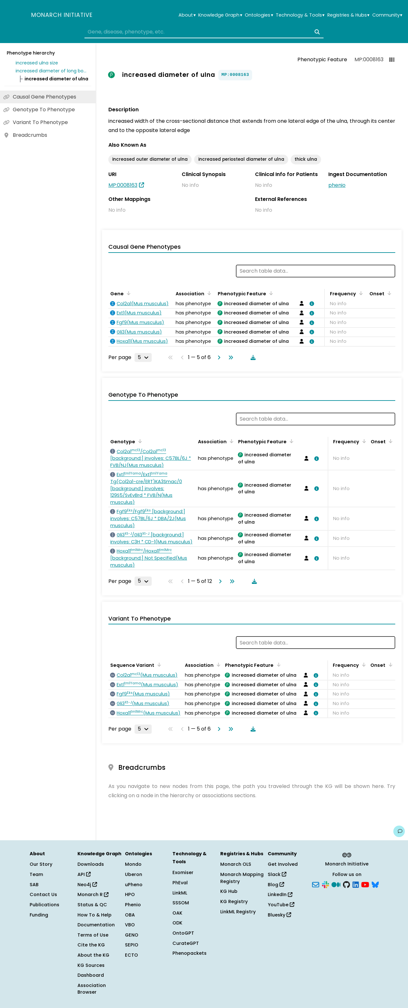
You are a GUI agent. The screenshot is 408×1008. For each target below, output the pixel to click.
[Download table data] (252, 357)
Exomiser (182, 872)
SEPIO (131, 945)
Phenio (133, 904)
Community (387, 15)
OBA (130, 915)
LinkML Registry (238, 912)
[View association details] (310, 303)
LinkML (179, 893)
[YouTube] (365, 884)
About (186, 15)
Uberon (133, 874)
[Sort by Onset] (388, 293)
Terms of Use (92, 935)
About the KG (93, 955)
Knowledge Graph (220, 15)
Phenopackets (189, 953)
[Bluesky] (375, 884)
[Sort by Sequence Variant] (158, 664)
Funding (39, 915)
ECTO (131, 955)
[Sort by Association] (208, 293)
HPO (130, 894)
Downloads (90, 864)
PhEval (180, 882)
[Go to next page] (218, 357)
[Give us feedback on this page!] (399, 831)
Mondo (133, 864)
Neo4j (87, 884)
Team (36, 874)
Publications (44, 904)
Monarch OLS (235, 864)
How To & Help (94, 915)
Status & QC (92, 904)
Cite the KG (91, 945)
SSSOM (180, 903)
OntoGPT (183, 933)
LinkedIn (280, 894)
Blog (276, 884)
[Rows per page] (143, 357)
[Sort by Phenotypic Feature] (270, 293)
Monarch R (92, 894)
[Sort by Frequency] (360, 293)
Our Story (41, 864)
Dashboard (90, 975)
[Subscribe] (315, 884)
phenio (337, 185)
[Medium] (336, 884)
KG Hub (228, 891)
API (84, 874)
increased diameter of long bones (52, 71)
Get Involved (283, 864)
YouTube (281, 904)
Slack (277, 874)
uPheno (133, 884)
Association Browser (91, 989)
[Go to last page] (229, 357)
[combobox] (204, 32)
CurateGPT (185, 943)
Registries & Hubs (348, 15)
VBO (130, 925)
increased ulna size (37, 63)
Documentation (96, 925)
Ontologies (259, 15)
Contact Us (43, 894)
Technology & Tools (300, 15)
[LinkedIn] (356, 884)
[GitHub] (346, 884)
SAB (34, 884)
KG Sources (91, 965)
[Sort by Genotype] (139, 441)
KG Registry (234, 901)
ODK (177, 923)
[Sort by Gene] (127, 293)
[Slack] (325, 884)
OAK (177, 913)
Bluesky (279, 915)
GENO (131, 935)
